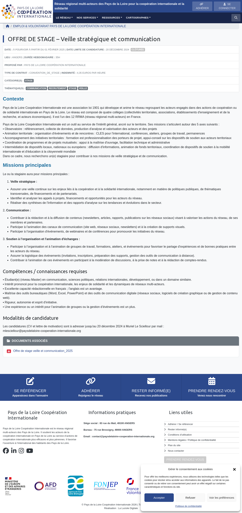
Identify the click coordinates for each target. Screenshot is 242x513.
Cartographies (137, 17)
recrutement (57, 88)
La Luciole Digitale (128, 508)
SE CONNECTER (227, 6)
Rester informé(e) (177, 429)
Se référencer (185, 424)
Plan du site (174, 445)
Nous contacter (176, 450)
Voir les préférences (221, 497)
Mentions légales (177, 440)
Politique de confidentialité (188, 506)
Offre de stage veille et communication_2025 (43, 350)
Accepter (159, 497)
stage (72, 88)
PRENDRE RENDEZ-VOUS (185, 459)
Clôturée (138, 49)
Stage (29, 80)
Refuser (190, 497)
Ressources (111, 17)
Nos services (86, 17)
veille (83, 88)
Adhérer (172, 424)
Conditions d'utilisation (180, 434)
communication (36, 88)
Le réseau (63, 17)
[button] (234, 469)
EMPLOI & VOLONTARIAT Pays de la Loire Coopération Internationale (70, 26)
